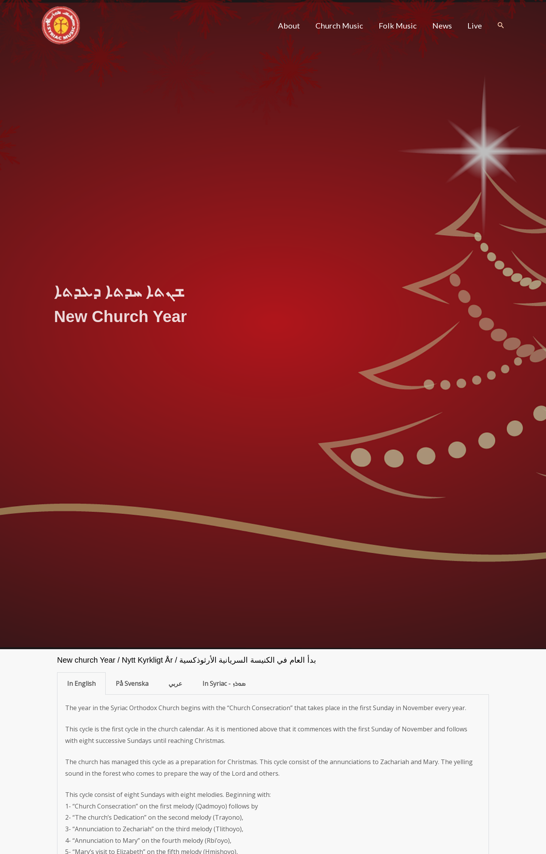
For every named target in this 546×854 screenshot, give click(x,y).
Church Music (339, 25)
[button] (500, 25)
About (289, 25)
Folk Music (398, 25)
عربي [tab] (175, 683)
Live (474, 25)
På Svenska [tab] (132, 683)
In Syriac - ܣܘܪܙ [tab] (223, 683)
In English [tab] (81, 683)
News (442, 25)
